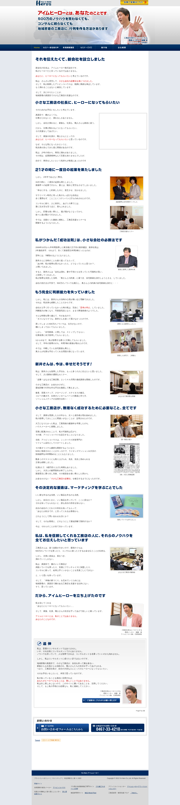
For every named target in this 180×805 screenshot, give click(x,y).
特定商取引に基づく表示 (72, 778)
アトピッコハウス (59, 787)
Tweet (37, 740)
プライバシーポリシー (42, 778)
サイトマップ (57, 778)
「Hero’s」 (134, 793)
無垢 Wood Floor (90, 793)
